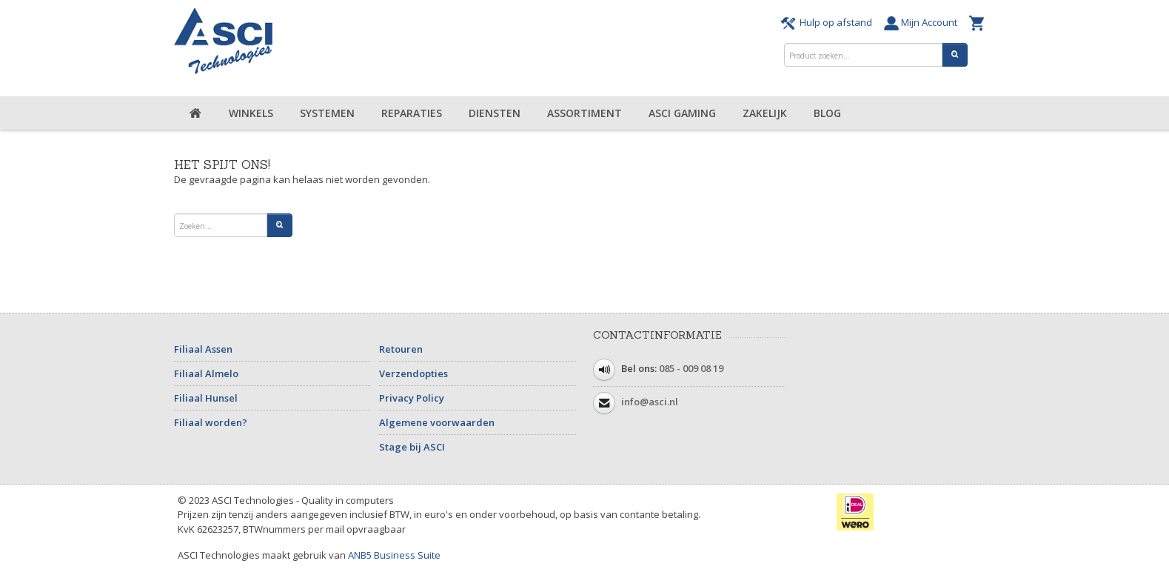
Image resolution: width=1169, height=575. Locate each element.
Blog (827, 113)
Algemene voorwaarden (437, 422)
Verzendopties (413, 373)
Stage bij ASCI (412, 446)
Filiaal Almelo (206, 373)
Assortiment (584, 113)
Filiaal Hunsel (206, 398)
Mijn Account (923, 22)
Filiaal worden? (210, 422)
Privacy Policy (411, 398)
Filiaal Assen (203, 349)
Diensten (494, 113)
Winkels (251, 113)
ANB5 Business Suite (394, 555)
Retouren (401, 349)
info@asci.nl (649, 401)
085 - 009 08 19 (691, 368)
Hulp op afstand (828, 22)
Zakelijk (765, 113)
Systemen (327, 113)
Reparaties (411, 113)
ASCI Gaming (682, 113)
